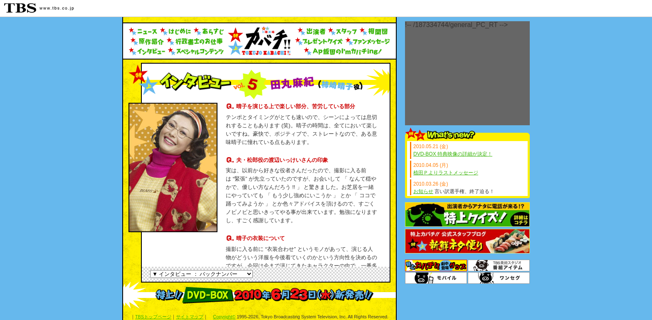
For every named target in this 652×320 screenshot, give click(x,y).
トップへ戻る (259, 41)
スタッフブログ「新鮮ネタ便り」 (467, 241)
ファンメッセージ (368, 41)
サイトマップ (189, 316)
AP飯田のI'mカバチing (343, 51)
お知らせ (423, 191)
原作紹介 (146, 41)
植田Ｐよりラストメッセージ (445, 173)
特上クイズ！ (467, 214)
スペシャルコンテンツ (196, 51)
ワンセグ (499, 278)
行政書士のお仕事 (195, 41)
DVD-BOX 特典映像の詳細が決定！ (452, 154)
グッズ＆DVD (436, 265)
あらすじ (209, 31)
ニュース (143, 31)
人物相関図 (374, 31)
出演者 (311, 31)
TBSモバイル (436, 278)
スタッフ (342, 31)
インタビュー (147, 51)
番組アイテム (499, 265)
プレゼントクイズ (319, 41)
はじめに (175, 31)
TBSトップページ (153, 316)
